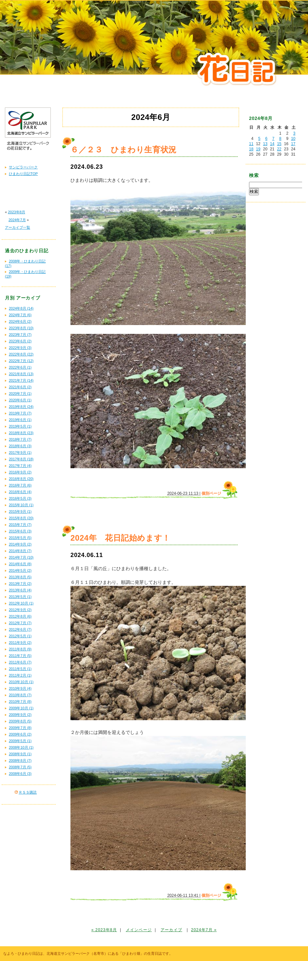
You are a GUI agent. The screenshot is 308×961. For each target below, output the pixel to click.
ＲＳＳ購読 (28, 792)
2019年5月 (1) (20, 426)
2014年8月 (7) (20, 551)
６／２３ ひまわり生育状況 (123, 149)
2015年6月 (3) (20, 531)
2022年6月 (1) (20, 367)
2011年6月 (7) (20, 662)
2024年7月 (17, 220)
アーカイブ (171, 930)
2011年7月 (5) (20, 656)
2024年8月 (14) (21, 308)
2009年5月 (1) (20, 741)
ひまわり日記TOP (23, 174)
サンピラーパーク (23, 167)
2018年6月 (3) (20, 446)
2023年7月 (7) (20, 334)
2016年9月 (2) (20, 472)
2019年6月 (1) (20, 420)
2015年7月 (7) (20, 525)
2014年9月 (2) (20, 544)
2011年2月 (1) (20, 675)
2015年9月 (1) (20, 511)
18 (251, 149)
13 (265, 144)
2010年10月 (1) (21, 682)
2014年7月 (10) (21, 557)
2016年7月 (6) (20, 485)
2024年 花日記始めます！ (120, 537)
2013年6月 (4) (20, 590)
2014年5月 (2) (20, 570)
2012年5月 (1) (20, 636)
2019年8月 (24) (21, 407)
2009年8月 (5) (20, 721)
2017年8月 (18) (21, 459)
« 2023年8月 (104, 930)
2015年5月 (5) (20, 538)
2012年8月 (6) (20, 616)
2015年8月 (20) (21, 518)
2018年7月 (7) (20, 439)
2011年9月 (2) (20, 642)
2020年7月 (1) (20, 393)
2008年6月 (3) (20, 774)
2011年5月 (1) (20, 669)
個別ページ (211, 493)
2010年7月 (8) (20, 701)
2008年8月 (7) (20, 760)
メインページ (139, 930)
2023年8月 (16, 212)
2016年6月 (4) (20, 492)
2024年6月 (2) (20, 321)
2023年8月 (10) (21, 328)
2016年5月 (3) (20, 498)
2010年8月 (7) (20, 695)
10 (293, 138)
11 (251, 144)
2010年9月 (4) (20, 688)
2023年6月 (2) (20, 341)
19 (258, 149)
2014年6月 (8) (20, 564)
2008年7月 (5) (20, 767)
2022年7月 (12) (21, 361)
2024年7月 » (204, 930)
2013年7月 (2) (20, 584)
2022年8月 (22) (21, 354)
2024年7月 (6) (20, 315)
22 (279, 149)
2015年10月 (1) (21, 505)
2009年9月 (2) (20, 715)
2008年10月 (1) (21, 747)
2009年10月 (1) (21, 708)
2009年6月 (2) (20, 734)
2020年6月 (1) (20, 400)
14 (272, 144)
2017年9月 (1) (20, 452)
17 (293, 144)
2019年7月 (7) (20, 413)
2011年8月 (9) (20, 649)
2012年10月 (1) (21, 603)
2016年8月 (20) (21, 479)
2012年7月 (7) (20, 623)
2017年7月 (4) (20, 466)
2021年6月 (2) (20, 387)
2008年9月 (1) (20, 754)
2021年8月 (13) (21, 374)
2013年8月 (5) (20, 577)
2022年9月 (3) (20, 348)
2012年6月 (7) (20, 629)
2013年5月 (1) (20, 597)
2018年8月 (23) (21, 433)
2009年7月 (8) (20, 728)
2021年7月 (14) (21, 380)
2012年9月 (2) (20, 610)
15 (279, 144)
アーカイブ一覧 (17, 227)
